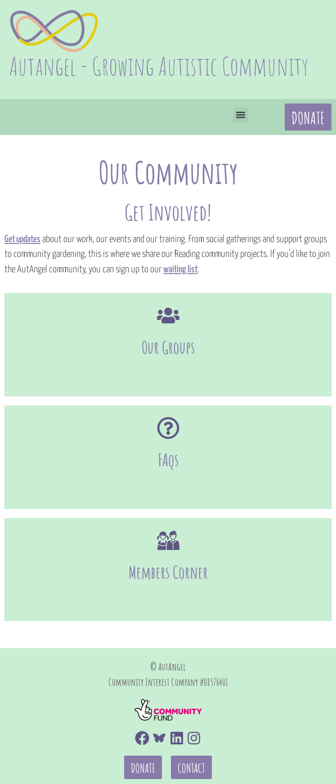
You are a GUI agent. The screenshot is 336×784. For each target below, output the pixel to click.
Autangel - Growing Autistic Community (159, 66)
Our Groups (168, 347)
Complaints (222, 746)
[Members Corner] (168, 499)
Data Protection (295, 746)
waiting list (180, 269)
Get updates (22, 239)
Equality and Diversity (137, 746)
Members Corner (168, 531)
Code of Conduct (42, 746)
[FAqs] (168, 407)
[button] (240, 115)
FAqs (168, 439)
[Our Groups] (168, 315)
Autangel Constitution (281, 766)
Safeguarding (188, 766)
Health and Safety (104, 766)
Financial (29, 766)
